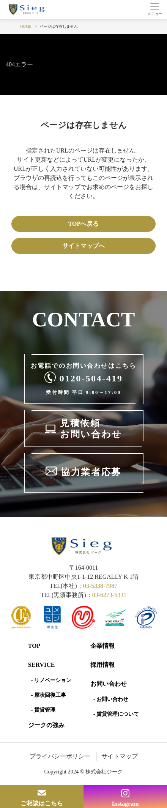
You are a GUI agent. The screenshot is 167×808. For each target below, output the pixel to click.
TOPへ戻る (83, 224)
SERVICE (41, 665)
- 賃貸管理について (116, 714)
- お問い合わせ (110, 699)
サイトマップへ (83, 246)
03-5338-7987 (100, 586)
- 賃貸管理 (43, 710)
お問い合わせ (108, 683)
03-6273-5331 (109, 595)
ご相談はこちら (41, 803)
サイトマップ (119, 756)
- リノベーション (51, 680)
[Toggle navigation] (154, 9)
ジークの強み (46, 725)
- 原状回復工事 (48, 695)
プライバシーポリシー (60, 756)
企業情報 (102, 646)
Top (34, 646)
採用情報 (102, 665)
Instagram (125, 803)
